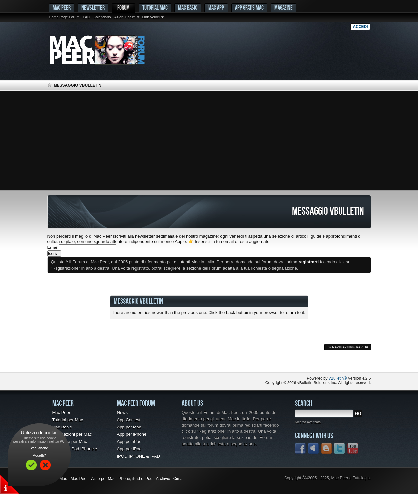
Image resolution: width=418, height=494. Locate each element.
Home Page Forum (64, 17)
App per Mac (129, 427)
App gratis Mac (249, 7)
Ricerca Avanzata (308, 422)
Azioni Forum (125, 17)
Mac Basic (187, 7)
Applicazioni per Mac (72, 434)
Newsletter (93, 7)
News (122, 412)
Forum (123, 7)
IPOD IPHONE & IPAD (138, 456)
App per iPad (129, 441)
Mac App (216, 7)
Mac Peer (61, 412)
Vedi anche (39, 448)
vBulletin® (338, 378)
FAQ (86, 17)
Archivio (163, 478)
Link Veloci (151, 17)
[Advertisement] (209, 140)
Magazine (283, 7)
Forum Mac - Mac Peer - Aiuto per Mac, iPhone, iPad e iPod (100, 478)
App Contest (129, 419)
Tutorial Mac (155, 7)
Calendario (102, 17)
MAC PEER (62, 7)
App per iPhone (132, 434)
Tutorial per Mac (67, 419)
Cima (178, 478)
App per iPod (129, 448)
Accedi (360, 26)
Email (52, 247)
